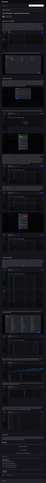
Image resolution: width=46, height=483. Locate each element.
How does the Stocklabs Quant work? (9, 463)
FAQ (7, 5)
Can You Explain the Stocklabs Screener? (9, 465)
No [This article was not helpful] (25, 448)
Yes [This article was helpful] (20, 448)
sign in (6, 475)
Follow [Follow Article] (42, 16)
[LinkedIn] (5, 442)
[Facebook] (2, 442)
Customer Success (8, 16)
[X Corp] (4, 442)
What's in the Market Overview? (8, 461)
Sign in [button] (42, 1)
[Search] (36, 6)
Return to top (5, 456)
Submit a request (37, 1)
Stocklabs (3, 5)
